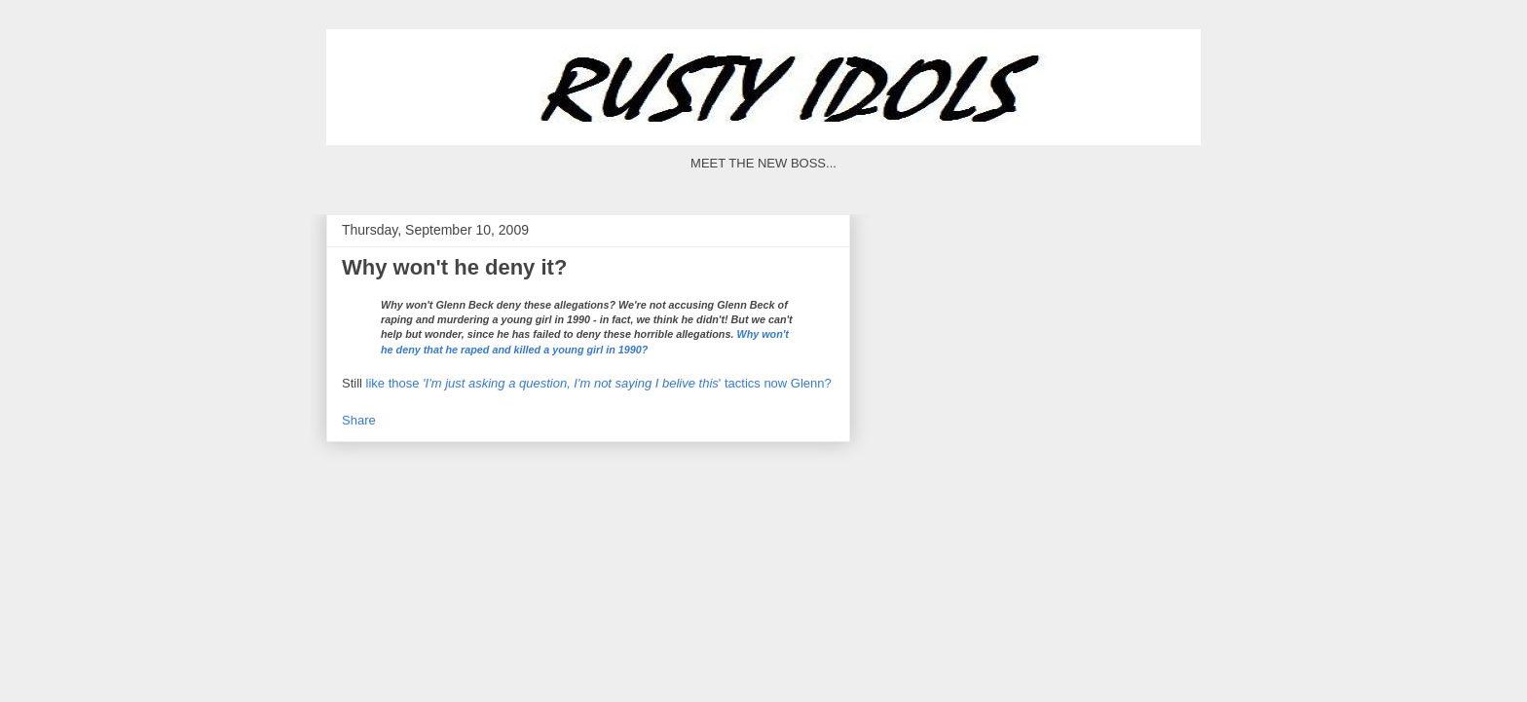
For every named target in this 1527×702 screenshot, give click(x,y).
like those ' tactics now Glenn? (599, 383)
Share (359, 420)
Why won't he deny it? (454, 267)
